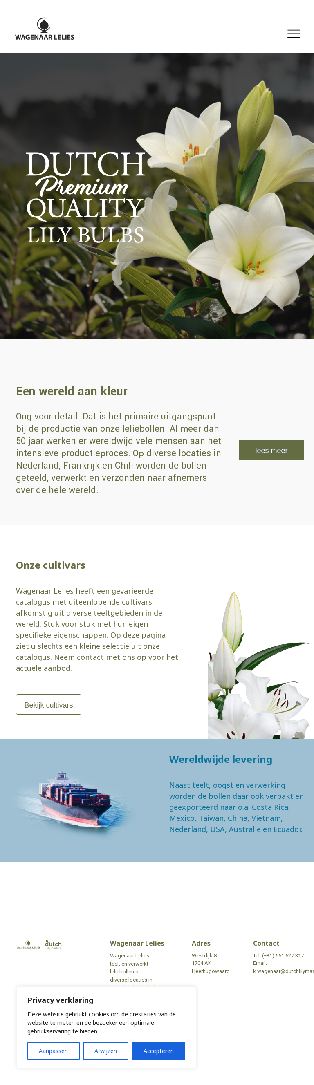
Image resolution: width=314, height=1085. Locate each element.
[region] (106, 1027)
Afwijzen (105, 1051)
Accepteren (159, 1051)
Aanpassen (53, 1051)
